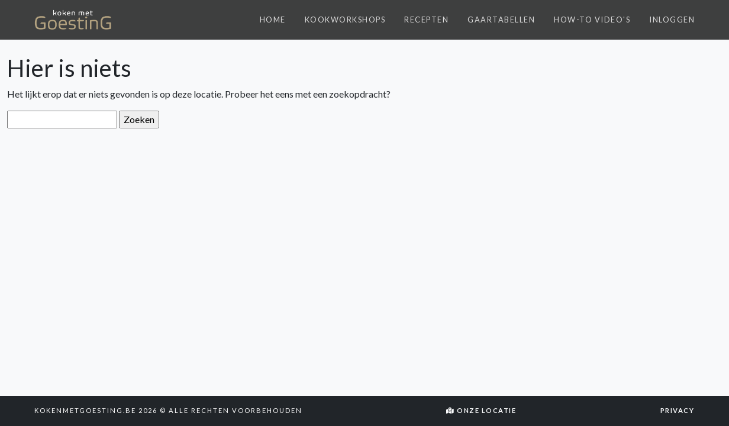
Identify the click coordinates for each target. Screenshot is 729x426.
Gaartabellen (501, 19)
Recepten (426, 19)
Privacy (677, 410)
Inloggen (672, 19)
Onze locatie (481, 410)
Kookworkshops (345, 19)
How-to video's (592, 19)
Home (273, 19)
